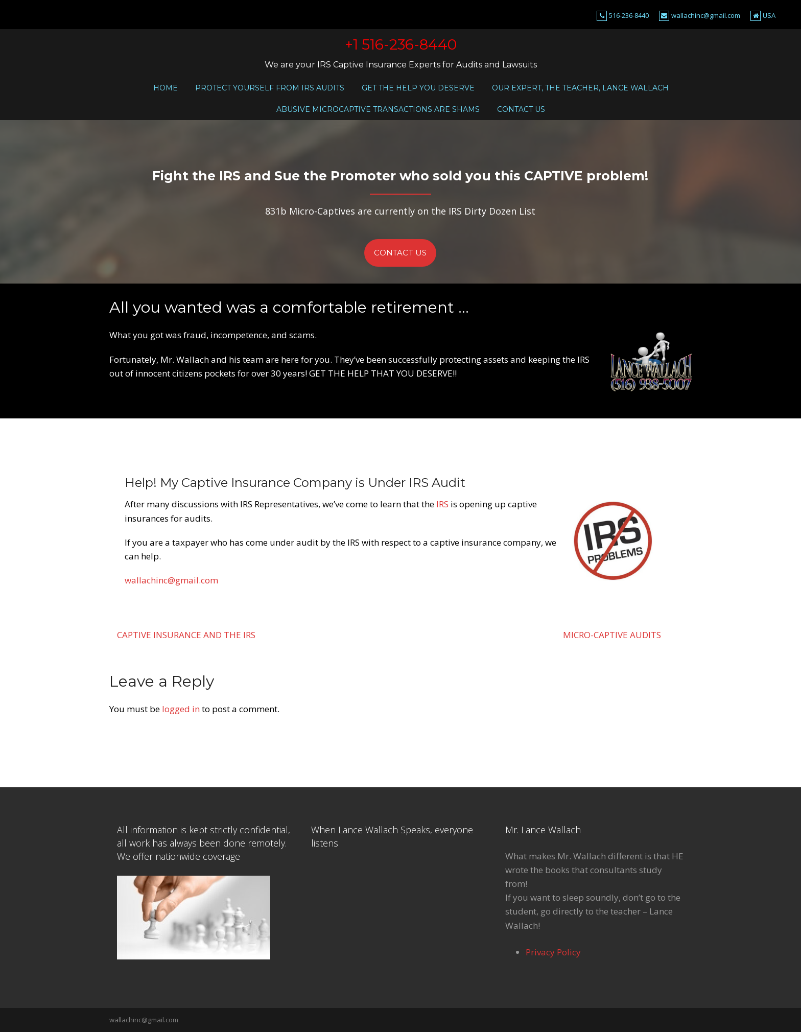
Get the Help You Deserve (418, 87)
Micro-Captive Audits (612, 635)
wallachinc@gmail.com (705, 15)
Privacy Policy (553, 952)
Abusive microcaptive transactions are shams (378, 109)
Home (165, 87)
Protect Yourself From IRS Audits (269, 87)
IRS (442, 504)
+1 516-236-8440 (401, 44)
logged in (181, 709)
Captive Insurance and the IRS (186, 635)
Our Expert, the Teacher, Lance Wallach (580, 87)
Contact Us (521, 109)
